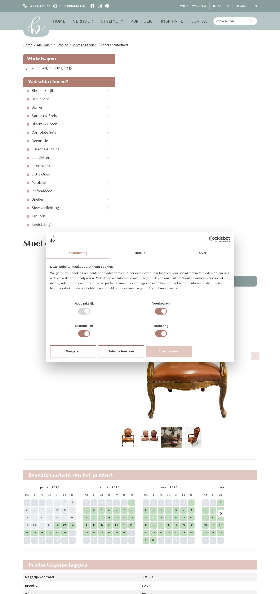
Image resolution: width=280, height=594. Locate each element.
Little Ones (41, 175)
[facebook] (92, 6)
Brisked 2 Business (85, 540)
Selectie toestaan (140, 340)
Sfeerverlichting (45, 209)
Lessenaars (41, 167)
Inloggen (221, 6)
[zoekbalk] (230, 21)
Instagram (174, 513)
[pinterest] (107, 6)
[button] (72, 92)
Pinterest (173, 520)
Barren (37, 108)
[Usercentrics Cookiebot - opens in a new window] (211, 251)
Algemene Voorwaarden (88, 548)
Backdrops (40, 100)
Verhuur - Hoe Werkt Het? (90, 513)
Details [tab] (140, 264)
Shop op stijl (42, 92)
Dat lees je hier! (176, 439)
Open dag (78, 520)
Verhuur (86, 21)
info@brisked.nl (70, 6)
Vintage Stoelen (85, 46)
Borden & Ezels (44, 117)
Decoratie (40, 142)
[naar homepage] (37, 25)
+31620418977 (36, 6)
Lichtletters (41, 158)
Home (61, 21)
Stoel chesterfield (114, 46)
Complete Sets (44, 133)
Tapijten (38, 217)
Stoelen (62, 46)
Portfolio (144, 21)
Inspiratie (174, 21)
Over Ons (77, 505)
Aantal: (207, 86)
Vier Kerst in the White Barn (139, 505)
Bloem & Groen (44, 125)
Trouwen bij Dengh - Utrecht (140, 533)
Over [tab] (202, 264)
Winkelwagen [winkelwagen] (193, 6)
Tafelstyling (41, 225)
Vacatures (78, 555)
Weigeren (80, 340)
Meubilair (44, 46)
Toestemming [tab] (77, 264)
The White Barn (82, 563)
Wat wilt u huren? (47, 83)
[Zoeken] (250, 21)
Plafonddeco (42, 192)
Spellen (38, 200)
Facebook (173, 505)
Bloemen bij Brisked (134, 525)
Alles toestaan (200, 340)
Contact (203, 21)
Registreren (246, 6)
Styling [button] (112, 21)
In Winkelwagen (229, 98)
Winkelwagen (41, 60)
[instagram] (100, 6)
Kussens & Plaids (45, 150)
